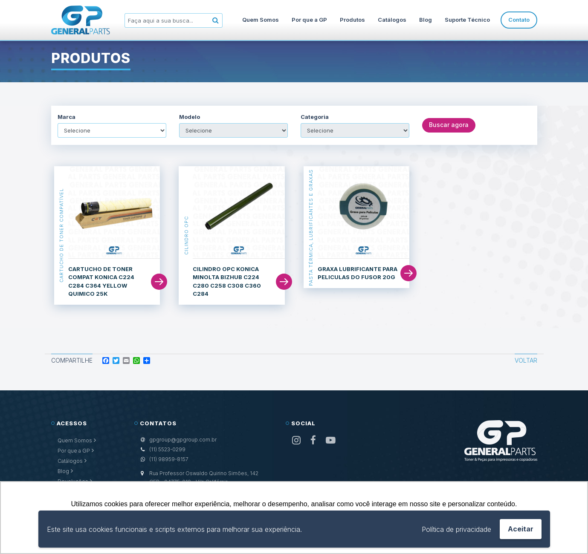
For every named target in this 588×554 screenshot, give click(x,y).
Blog (425, 19)
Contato (519, 19)
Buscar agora (449, 125)
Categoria (315, 117)
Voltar (526, 360)
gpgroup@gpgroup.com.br (183, 439)
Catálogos (392, 19)
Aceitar (520, 529)
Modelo (189, 117)
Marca (66, 117)
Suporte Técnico (467, 19)
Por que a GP (309, 19)
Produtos (352, 19)
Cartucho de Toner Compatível (61, 235)
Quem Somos (260, 19)
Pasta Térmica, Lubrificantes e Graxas (311, 227)
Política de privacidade (456, 529)
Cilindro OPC (186, 235)
